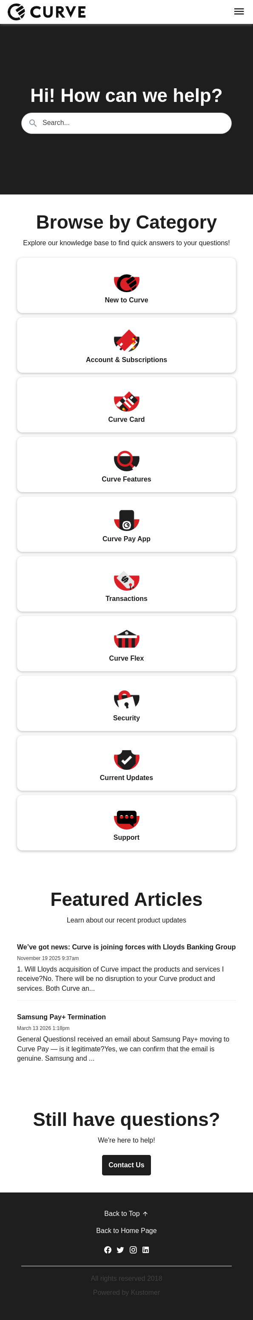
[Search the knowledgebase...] (126, 123)
